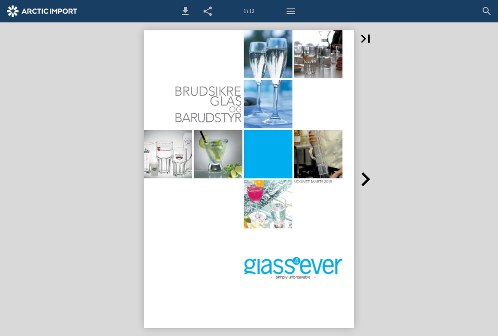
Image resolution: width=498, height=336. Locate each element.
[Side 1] (249, 11)
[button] (185, 11)
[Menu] (291, 11)
